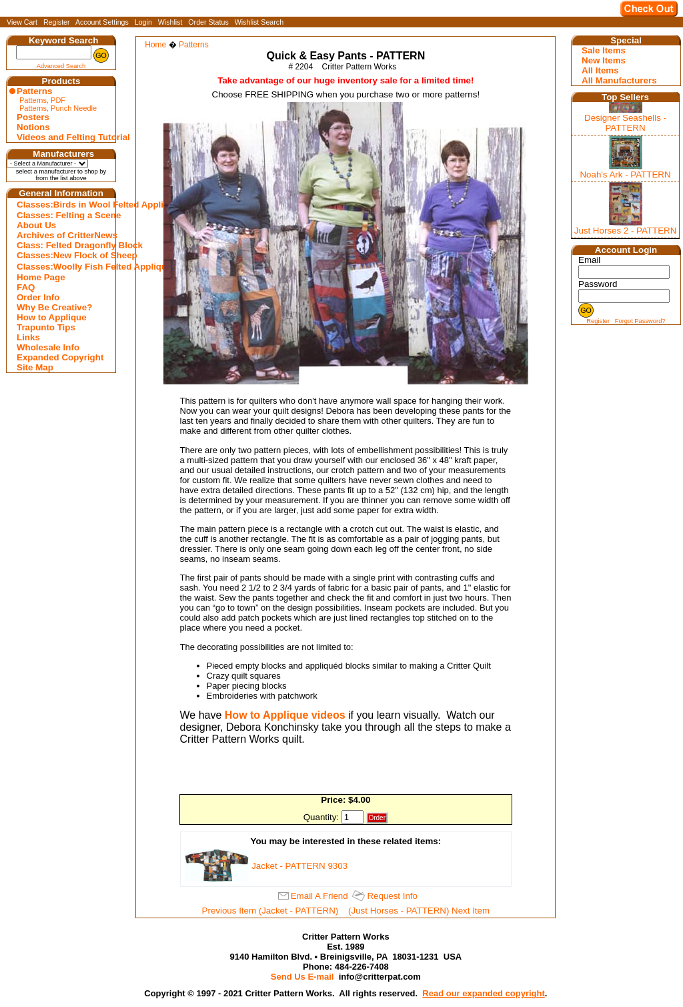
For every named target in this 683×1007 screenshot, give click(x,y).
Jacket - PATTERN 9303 (299, 866)
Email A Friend (319, 896)
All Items (600, 70)
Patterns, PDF (42, 100)
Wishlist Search (259, 22)
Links (28, 337)
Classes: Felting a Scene (63, 215)
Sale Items (604, 50)
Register (56, 22)
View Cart (22, 22)
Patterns (34, 91)
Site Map (35, 367)
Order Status (208, 22)
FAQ (26, 287)
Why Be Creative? (54, 307)
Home (155, 44)
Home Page (41, 277)
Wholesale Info (48, 347)
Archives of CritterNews (63, 235)
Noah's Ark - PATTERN (625, 175)
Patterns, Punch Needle (58, 108)
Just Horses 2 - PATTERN (625, 231)
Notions (33, 127)
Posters (33, 117)
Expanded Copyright (60, 357)
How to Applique (52, 317)
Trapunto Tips (46, 327)
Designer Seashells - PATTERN (625, 123)
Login (143, 22)
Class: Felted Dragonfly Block (63, 245)
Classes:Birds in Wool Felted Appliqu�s (63, 205)
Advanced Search (61, 66)
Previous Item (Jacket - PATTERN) (270, 911)
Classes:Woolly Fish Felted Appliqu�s (63, 267)
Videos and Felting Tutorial (63, 137)
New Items (604, 60)
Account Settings (102, 22)
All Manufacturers (619, 80)
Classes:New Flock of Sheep (63, 255)
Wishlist (170, 22)
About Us (36, 225)
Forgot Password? (640, 321)
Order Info (38, 297)
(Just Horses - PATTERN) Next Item (419, 911)
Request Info (392, 896)
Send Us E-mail (302, 977)
